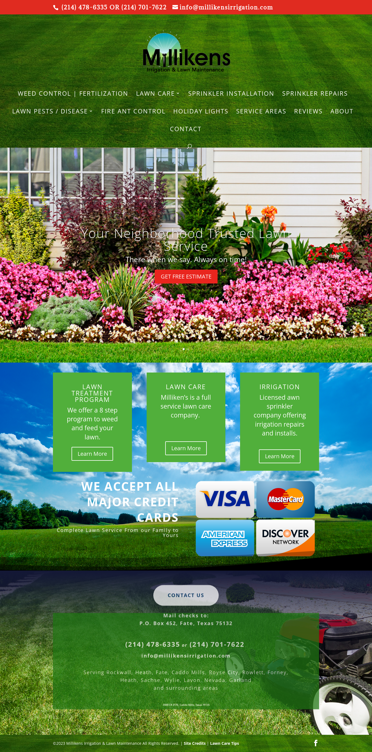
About (341, 112)
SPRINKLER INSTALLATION (231, 94)
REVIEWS (308, 112)
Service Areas (261, 112)
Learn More (92, 453)
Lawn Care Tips (224, 743)
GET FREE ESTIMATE (186, 276)
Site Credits (195, 743)
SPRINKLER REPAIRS (315, 94)
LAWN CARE (155, 94)
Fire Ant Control (133, 112)
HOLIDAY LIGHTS (200, 112)
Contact (186, 130)
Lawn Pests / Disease (50, 112)
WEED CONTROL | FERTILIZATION (73, 94)
